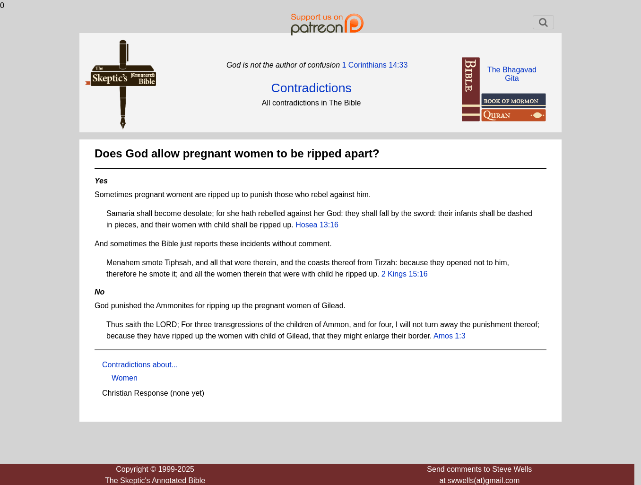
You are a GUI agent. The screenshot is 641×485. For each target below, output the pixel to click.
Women (125, 378)
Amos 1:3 (449, 336)
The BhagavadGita (512, 74)
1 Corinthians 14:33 (373, 65)
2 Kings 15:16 (404, 274)
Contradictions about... (140, 365)
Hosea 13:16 (316, 225)
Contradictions (311, 88)
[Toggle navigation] (543, 22)
